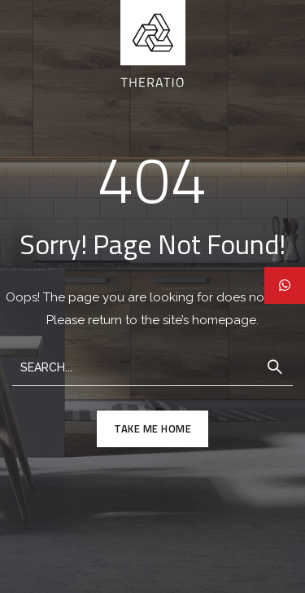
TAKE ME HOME (152, 428)
